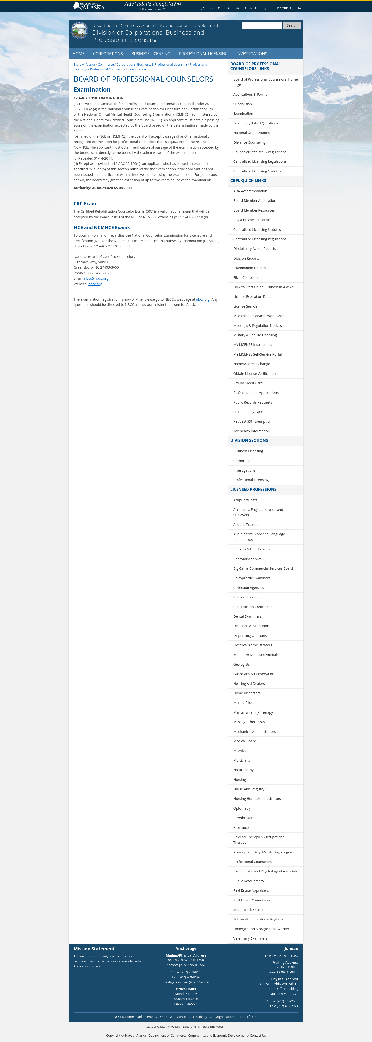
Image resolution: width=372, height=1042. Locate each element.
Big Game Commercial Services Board (263, 568)
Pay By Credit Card (248, 383)
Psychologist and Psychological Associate (265, 871)
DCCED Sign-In (289, 8)
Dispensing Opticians (250, 635)
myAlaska (205, 8)
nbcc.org (95, 284)
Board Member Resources (254, 210)
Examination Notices (249, 267)
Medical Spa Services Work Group (260, 315)
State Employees (258, 8)
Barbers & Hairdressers (251, 549)
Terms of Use (246, 1016)
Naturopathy (243, 769)
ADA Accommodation (250, 191)
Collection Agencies (248, 587)
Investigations (252, 53)
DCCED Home (124, 1016)
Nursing (239, 779)
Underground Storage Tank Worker (261, 929)
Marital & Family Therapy (253, 712)
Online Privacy (147, 1016)
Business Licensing (151, 53)
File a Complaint (246, 277)
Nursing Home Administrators (257, 798)
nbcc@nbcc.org (96, 278)
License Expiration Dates (252, 296)
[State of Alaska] (79, 30)
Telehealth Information (251, 431)
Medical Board (244, 741)
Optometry (242, 808)
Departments (229, 8)
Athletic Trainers (246, 524)
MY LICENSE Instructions (252, 344)
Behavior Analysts (247, 559)
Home (78, 53)
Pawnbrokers (243, 817)
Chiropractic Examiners (251, 578)
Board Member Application (254, 200)
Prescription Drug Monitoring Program (263, 852)
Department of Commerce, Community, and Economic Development (198, 1035)
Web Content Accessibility (188, 1016)
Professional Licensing (203, 53)
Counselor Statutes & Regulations (260, 152)
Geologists (241, 664)
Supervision (242, 104)
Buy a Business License (251, 220)
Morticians (241, 760)
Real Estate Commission (252, 900)
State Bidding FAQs (248, 411)
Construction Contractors (253, 607)
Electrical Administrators (252, 645)
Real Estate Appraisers (251, 890)
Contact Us (258, 1035)
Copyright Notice (222, 1016)
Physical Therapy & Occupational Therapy (259, 840)
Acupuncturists (245, 500)
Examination (243, 113)
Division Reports (246, 258)
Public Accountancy (248, 881)
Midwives (240, 750)
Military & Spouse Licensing (255, 335)
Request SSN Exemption (252, 421)
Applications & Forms (250, 94)
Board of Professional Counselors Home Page (265, 82)
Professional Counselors (252, 861)
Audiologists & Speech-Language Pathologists (259, 537)
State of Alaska (90, 6)
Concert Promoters (248, 597)
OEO (163, 1016)
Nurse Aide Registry (249, 789)
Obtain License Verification (254, 373)
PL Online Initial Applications (256, 392)
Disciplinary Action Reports (254, 248)
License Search (245, 306)
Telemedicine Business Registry (258, 919)
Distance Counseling (249, 142)
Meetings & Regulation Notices (257, 325)
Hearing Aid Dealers (249, 683)
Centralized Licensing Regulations (260, 161)
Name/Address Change (251, 363)
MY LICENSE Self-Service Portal (257, 354)
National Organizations (251, 132)
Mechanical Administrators (254, 731)
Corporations (108, 53)
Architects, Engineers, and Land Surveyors (258, 512)
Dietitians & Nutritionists (252, 626)
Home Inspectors (246, 693)
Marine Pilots (243, 702)
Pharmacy (241, 827)
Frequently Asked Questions (255, 123)
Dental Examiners (247, 616)
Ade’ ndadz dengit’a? (153, 4)
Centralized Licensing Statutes (257, 171)
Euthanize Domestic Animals (256, 654)
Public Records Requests (252, 402)
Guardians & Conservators (254, 674)
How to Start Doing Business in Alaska (263, 287)
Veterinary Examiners (250, 938)
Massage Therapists (249, 722)
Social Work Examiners (251, 909)
